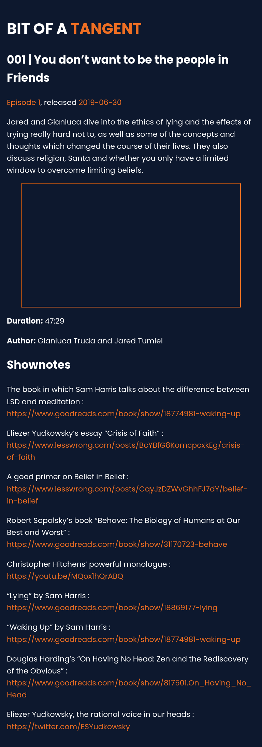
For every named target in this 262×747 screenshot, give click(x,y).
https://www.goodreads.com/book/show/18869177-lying (112, 607)
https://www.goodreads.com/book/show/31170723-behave (117, 544)
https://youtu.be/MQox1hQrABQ (65, 576)
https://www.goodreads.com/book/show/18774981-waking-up (124, 413)
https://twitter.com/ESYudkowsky (68, 726)
